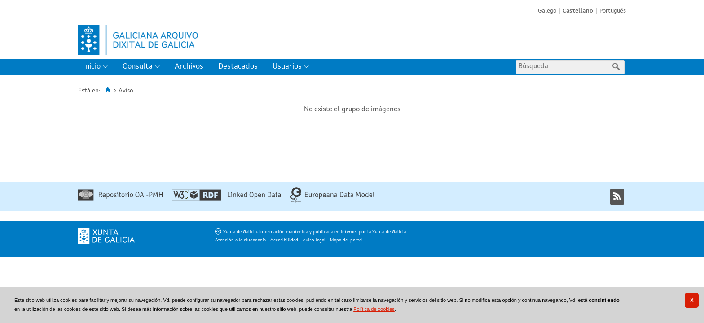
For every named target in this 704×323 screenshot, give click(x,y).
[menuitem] (97, 67)
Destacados (238, 66)
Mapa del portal (346, 240)
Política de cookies (374, 309)
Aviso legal (314, 240)
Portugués (612, 11)
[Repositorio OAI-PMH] (120, 199)
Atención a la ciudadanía (240, 240)
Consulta (138, 66)
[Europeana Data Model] (332, 201)
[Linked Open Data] (226, 199)
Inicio (92, 66)
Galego (547, 11)
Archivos (189, 66)
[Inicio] (107, 90)
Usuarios (287, 66)
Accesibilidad (284, 240)
